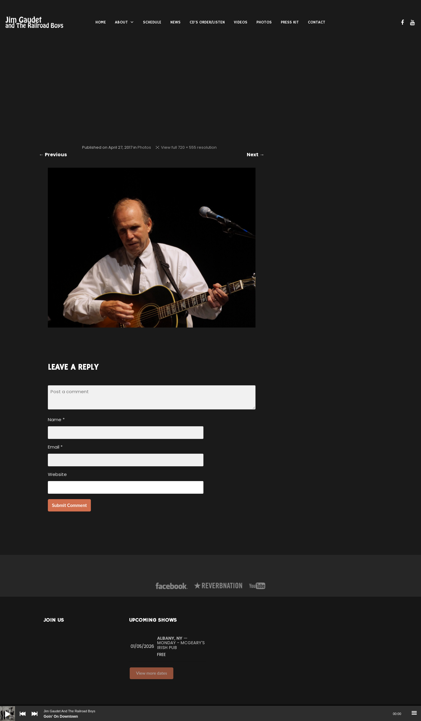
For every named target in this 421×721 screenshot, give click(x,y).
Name (56, 419)
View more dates (151, 673)
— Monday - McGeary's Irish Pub (181, 643)
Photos (144, 147)
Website (57, 474)
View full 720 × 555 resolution (189, 147)
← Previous (53, 154)
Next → (255, 154)
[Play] (3, 709)
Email (55, 447)
